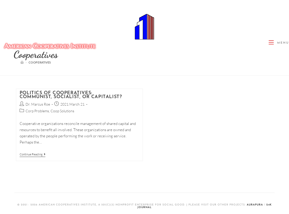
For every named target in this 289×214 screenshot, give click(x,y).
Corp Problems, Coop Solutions (50, 111)
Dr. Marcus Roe (38, 104)
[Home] (22, 62)
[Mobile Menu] (279, 43)
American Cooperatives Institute (50, 46)
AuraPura (255, 204)
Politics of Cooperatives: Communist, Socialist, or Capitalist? (71, 95)
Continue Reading (32, 154)
